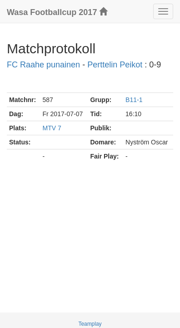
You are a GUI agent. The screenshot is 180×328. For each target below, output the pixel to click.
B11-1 (133, 99)
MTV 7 (51, 128)
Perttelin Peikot (114, 64)
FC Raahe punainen (43, 64)
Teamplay (90, 324)
